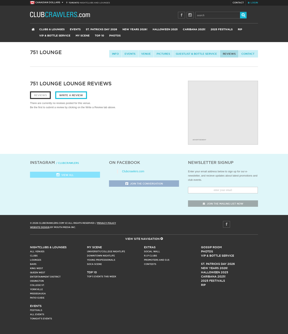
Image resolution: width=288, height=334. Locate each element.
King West (36, 268)
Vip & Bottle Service (217, 255)
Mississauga (38, 293)
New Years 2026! (134, 29)
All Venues (37, 251)
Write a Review (71, 95)
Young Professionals (101, 260)
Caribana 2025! (194, 29)
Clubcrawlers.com (133, 171)
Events (75, 29)
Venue (146, 53)
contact (247, 53)
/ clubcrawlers (67, 163)
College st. (37, 285)
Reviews (229, 53)
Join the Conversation (144, 184)
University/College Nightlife (106, 251)
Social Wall (152, 251)
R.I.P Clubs (150, 255)
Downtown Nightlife (101, 255)
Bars (33, 264)
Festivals (36, 310)
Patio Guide (37, 298)
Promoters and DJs (156, 260)
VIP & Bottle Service (54, 35)
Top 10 (99, 35)
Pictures (163, 53)
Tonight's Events (41, 318)
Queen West (37, 272)
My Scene (83, 35)
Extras (150, 247)
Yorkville (36, 289)
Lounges (35, 260)
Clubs (34, 255)
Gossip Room (211, 247)
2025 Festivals (222, 29)
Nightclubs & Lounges (48, 247)
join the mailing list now (223, 203)
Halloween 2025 (165, 29)
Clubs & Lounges (52, 29)
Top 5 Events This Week (101, 276)
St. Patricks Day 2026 (101, 29)
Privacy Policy (106, 223)
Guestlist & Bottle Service (196, 53)
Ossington (37, 281)
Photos (115, 35)
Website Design (40, 227)
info (115, 53)
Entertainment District (45, 276)
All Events (37, 314)
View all (65, 175)
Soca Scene (94, 264)
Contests (150, 264)
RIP (240, 29)
